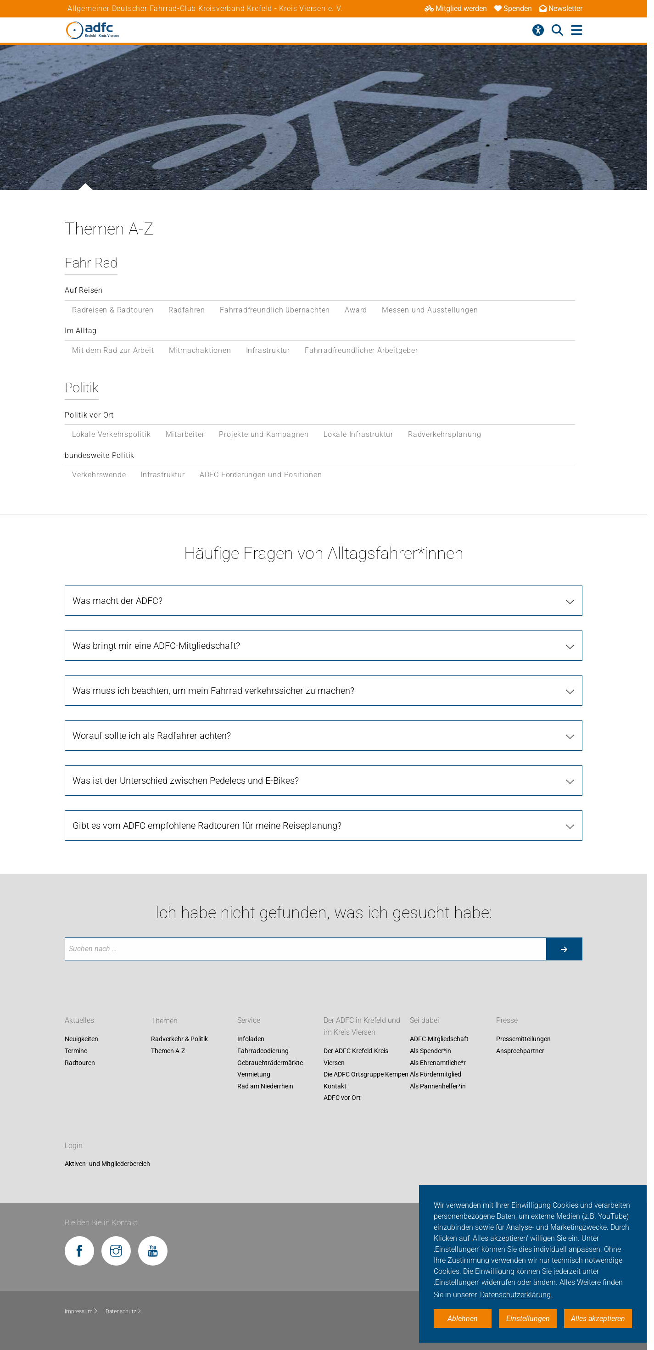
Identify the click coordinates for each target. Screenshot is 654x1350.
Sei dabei (424, 1020)
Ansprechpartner (520, 1050)
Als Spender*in (430, 1050)
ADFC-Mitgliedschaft (439, 1039)
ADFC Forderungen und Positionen (261, 474)
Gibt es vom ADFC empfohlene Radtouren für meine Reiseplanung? (207, 825)
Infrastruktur (268, 350)
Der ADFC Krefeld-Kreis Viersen (356, 1056)
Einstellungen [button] (528, 1318)
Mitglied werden (456, 8)
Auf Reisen (84, 290)
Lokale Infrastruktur (358, 434)
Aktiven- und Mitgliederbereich (107, 1164)
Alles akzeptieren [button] (598, 1318)
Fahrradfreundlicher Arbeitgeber (361, 350)
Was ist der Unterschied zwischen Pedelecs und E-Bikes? (186, 780)
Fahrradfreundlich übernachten (275, 310)
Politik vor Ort (89, 415)
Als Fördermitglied (435, 1074)
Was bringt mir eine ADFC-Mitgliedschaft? (156, 645)
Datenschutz (124, 1311)
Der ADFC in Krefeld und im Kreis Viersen (362, 1026)
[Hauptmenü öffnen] (576, 30)
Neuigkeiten (81, 1039)
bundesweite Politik (99, 455)
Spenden (513, 8)
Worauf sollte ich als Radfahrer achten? (152, 735)
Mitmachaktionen (200, 350)
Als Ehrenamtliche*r (438, 1062)
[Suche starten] (564, 949)
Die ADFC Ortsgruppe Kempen (366, 1074)
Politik (82, 388)
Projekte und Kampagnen (264, 434)
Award (356, 310)
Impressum (81, 1311)
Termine (76, 1050)
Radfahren (186, 310)
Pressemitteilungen (523, 1039)
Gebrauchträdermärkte (270, 1062)
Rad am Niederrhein (265, 1086)
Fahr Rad (91, 263)
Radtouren (80, 1062)
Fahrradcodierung (263, 1050)
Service (248, 1020)
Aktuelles (79, 1020)
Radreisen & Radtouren (113, 310)
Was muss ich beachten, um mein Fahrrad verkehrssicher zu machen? (213, 690)
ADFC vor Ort (342, 1098)
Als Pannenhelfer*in (438, 1086)
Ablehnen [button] (462, 1318)
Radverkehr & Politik (179, 1039)
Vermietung (253, 1074)
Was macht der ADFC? (117, 600)
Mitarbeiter (185, 434)
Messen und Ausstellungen (430, 310)
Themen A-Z (168, 1050)
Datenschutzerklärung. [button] (516, 1294)
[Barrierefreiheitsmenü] (538, 30)
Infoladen (250, 1039)
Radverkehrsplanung (444, 434)
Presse (507, 1020)
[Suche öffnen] (557, 30)
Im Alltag (81, 330)
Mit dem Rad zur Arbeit (113, 350)
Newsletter (560, 8)
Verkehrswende (99, 474)
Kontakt (335, 1086)
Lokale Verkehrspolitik (111, 434)
